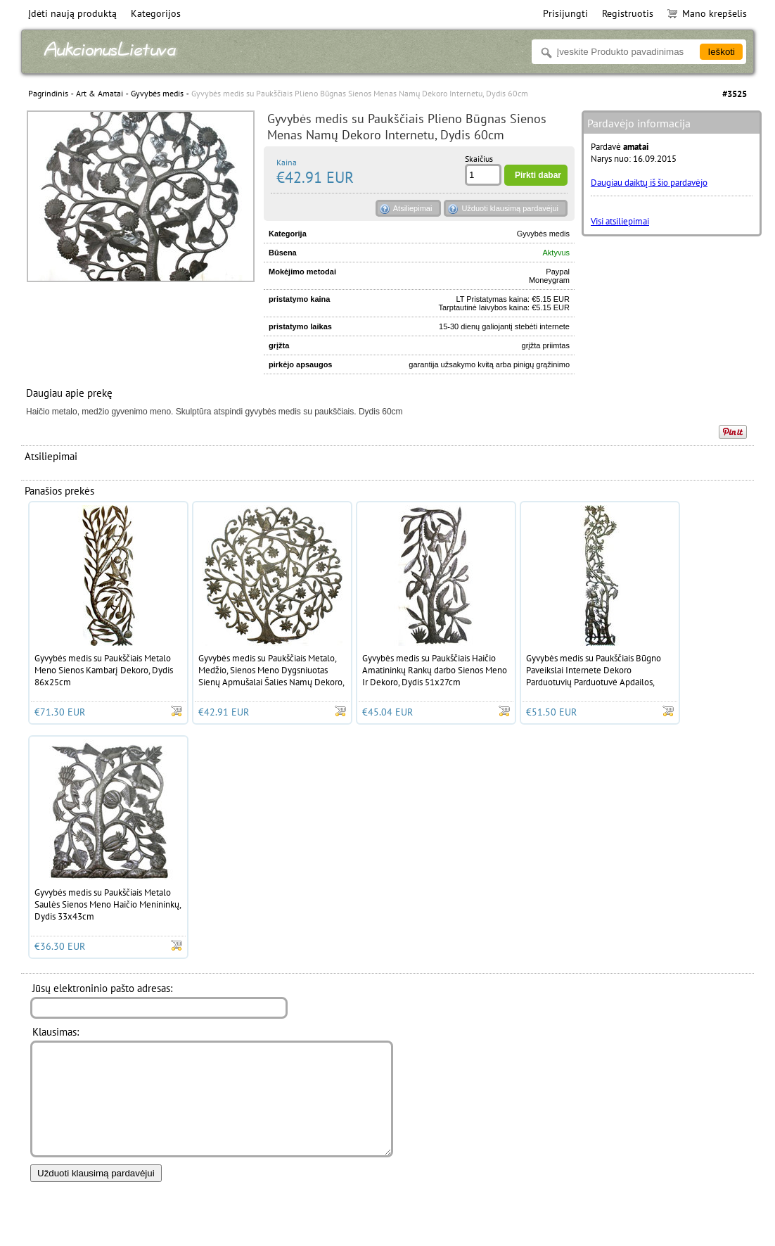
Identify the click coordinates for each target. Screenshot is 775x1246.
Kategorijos (156, 13)
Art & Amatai (99, 93)
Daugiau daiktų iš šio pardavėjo (649, 183)
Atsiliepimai (413, 208)
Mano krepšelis (707, 13)
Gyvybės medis (157, 93)
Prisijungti (565, 13)
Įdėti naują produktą (72, 13)
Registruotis (627, 13)
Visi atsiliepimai (620, 221)
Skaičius (479, 158)
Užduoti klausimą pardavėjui (509, 208)
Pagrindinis (48, 93)
